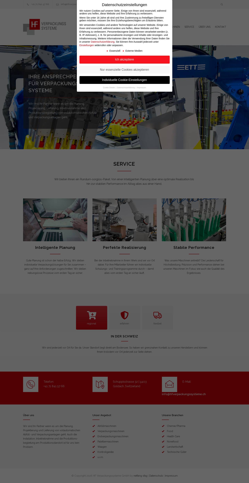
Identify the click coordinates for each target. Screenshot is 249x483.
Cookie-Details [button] (109, 87)
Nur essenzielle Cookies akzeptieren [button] (124, 69)
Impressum (141, 87)
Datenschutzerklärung (103, 41)
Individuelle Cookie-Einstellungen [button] (124, 80)
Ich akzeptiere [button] (124, 59)
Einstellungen (86, 45)
